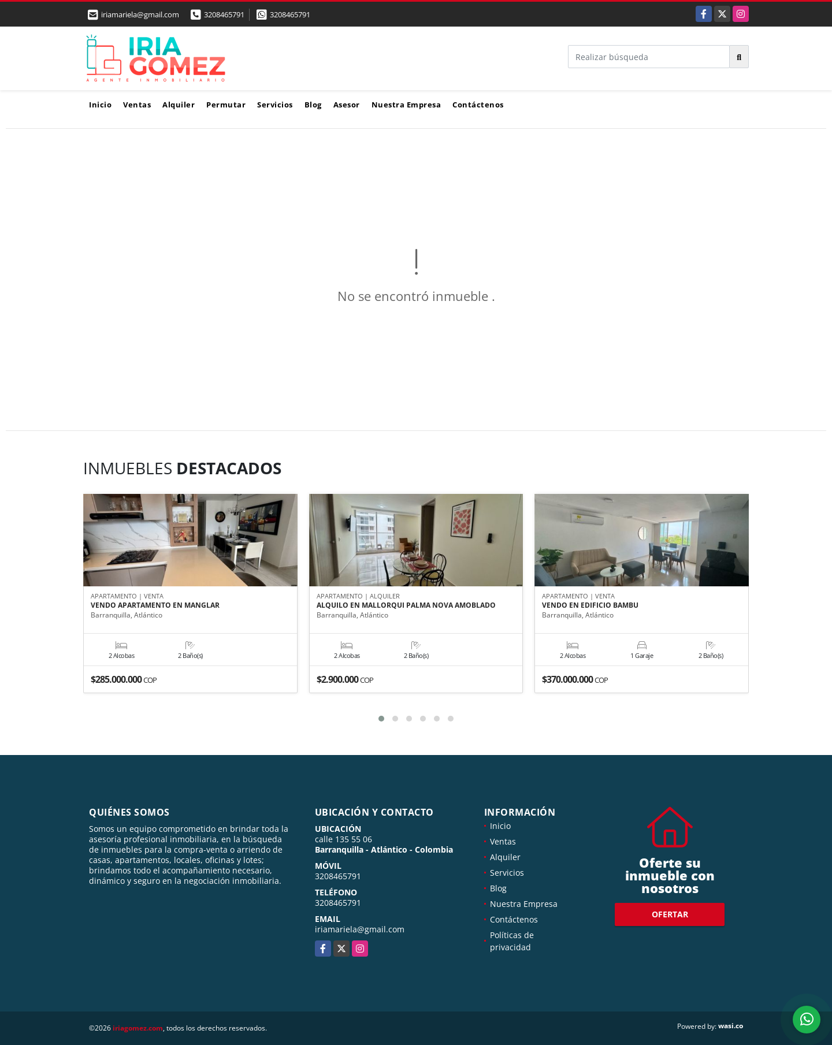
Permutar (226, 104)
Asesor (346, 104)
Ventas (137, 104)
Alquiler (178, 104)
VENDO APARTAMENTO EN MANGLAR (155, 606)
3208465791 (224, 14)
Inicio (100, 104)
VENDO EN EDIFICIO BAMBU (590, 606)
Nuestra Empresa (406, 104)
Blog (313, 104)
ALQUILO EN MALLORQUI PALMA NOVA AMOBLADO (406, 606)
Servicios (275, 104)
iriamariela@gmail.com (359, 929)
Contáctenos (478, 104)
